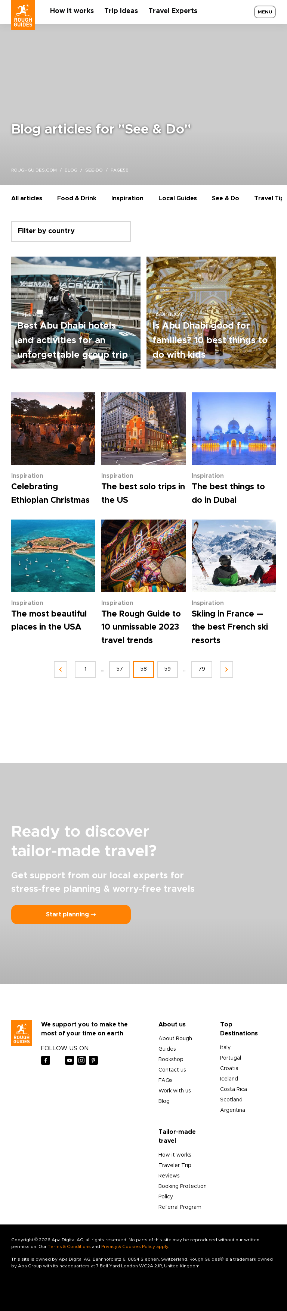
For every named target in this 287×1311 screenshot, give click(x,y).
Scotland (231, 1100)
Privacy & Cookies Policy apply (134, 1246)
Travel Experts (172, 11)
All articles (26, 198)
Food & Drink (76, 198)
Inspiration (127, 198)
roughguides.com (34, 170)
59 (167, 669)
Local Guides (177, 198)
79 (201, 669)
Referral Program (179, 1207)
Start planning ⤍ (71, 915)
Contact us (172, 1070)
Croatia (229, 1068)
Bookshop (170, 1059)
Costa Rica (233, 1089)
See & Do (225, 198)
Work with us (174, 1091)
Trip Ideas (121, 11)
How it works (72, 11)
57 (120, 669)
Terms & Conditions (69, 1246)
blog (71, 170)
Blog (164, 1101)
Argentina (232, 1110)
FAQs (165, 1080)
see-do (94, 170)
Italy (225, 1047)
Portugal (230, 1058)
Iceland (229, 1079)
